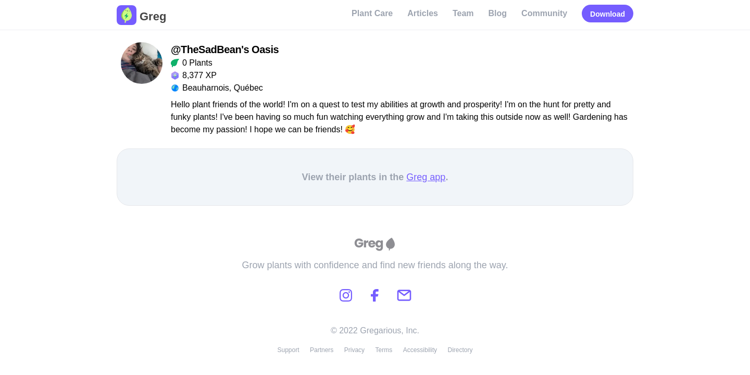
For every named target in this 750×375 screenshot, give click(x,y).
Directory (460, 350)
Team (463, 13)
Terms (384, 350)
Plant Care (372, 13)
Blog (498, 13)
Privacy (354, 350)
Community (544, 13)
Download (607, 14)
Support (288, 350)
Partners (321, 350)
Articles (422, 13)
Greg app (425, 177)
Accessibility (420, 350)
